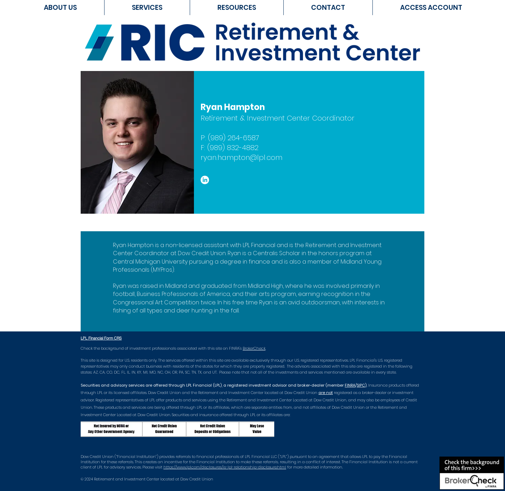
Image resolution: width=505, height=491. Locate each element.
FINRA (350, 385)
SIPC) (361, 385)
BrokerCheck (254, 348)
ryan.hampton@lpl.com (241, 157)
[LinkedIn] (205, 180)
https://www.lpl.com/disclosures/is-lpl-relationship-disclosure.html (224, 467)
